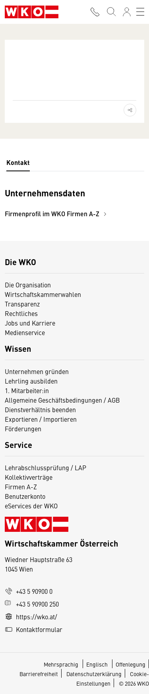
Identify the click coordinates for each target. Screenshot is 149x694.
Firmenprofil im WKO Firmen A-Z (57, 213)
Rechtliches (21, 313)
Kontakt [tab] (18, 162)
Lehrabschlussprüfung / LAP (45, 467)
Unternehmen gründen (37, 371)
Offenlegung (130, 664)
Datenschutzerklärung (94, 674)
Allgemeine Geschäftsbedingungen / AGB (62, 399)
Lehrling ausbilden (31, 380)
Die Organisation (28, 284)
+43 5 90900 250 (32, 603)
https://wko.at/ (31, 616)
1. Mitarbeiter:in (27, 390)
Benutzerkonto (25, 496)
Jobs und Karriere (30, 322)
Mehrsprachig (61, 664)
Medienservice (25, 332)
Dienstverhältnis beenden (40, 409)
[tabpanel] (74, 203)
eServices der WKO (31, 505)
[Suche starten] (110, 11)
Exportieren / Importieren (41, 419)
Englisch (97, 664)
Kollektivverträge (28, 477)
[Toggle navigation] (140, 12)
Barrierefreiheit (38, 674)
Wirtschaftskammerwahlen (43, 294)
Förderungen (23, 428)
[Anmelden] (126, 12)
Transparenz (22, 303)
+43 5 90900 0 (28, 591)
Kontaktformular (33, 629)
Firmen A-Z (21, 486)
